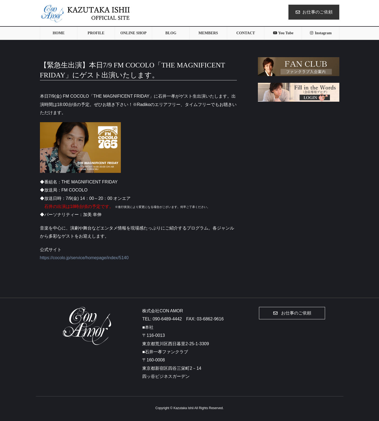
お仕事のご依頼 (314, 12)
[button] (292, 313)
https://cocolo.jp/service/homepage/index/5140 (84, 257)
